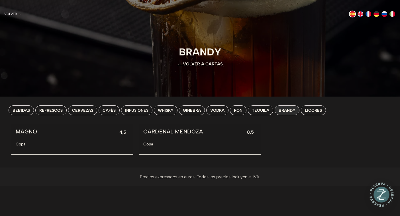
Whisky (166, 110)
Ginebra (192, 110)
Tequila (260, 110)
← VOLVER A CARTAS (200, 64)
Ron (238, 110)
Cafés (109, 110)
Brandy (287, 110)
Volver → (12, 14)
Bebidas (21, 110)
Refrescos (51, 110)
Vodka (217, 110)
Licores (313, 110)
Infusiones (136, 110)
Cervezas (82, 110)
